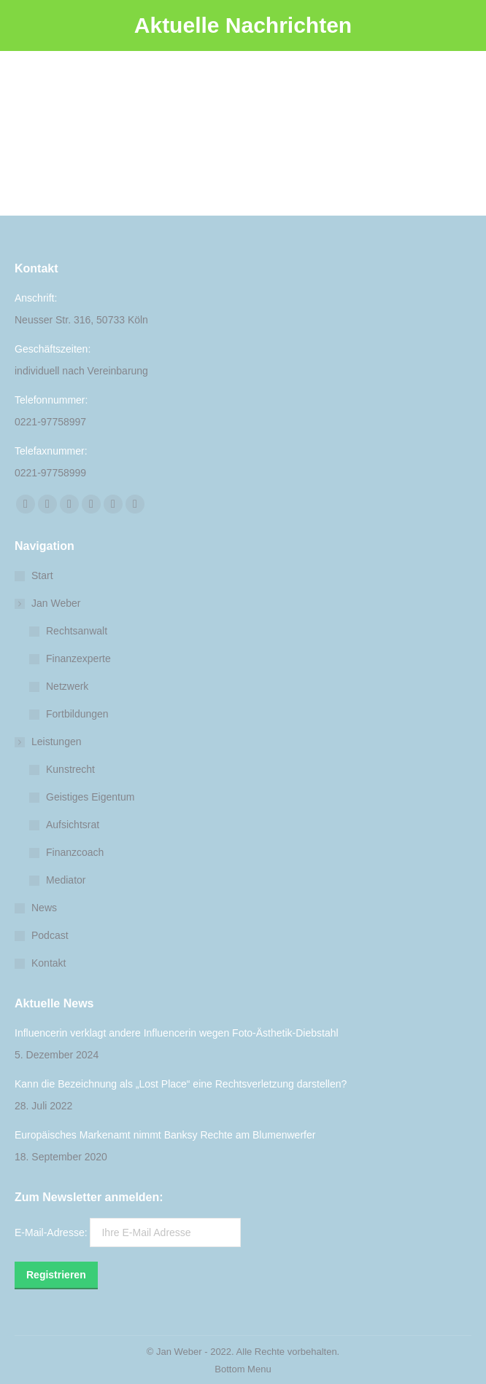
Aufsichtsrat (72, 824)
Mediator (65, 880)
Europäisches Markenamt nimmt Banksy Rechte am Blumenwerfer (165, 1135)
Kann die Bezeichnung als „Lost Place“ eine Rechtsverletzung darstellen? (181, 1084)
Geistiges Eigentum (90, 797)
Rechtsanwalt (76, 631)
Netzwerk (67, 686)
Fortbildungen (77, 714)
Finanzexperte (78, 658)
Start (42, 575)
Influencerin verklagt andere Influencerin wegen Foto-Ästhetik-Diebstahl (177, 1033)
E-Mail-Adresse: (128, 1232)
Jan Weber (48, 603)
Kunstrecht (70, 769)
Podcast (50, 935)
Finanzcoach (75, 852)
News (44, 907)
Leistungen (49, 741)
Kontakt (48, 963)
